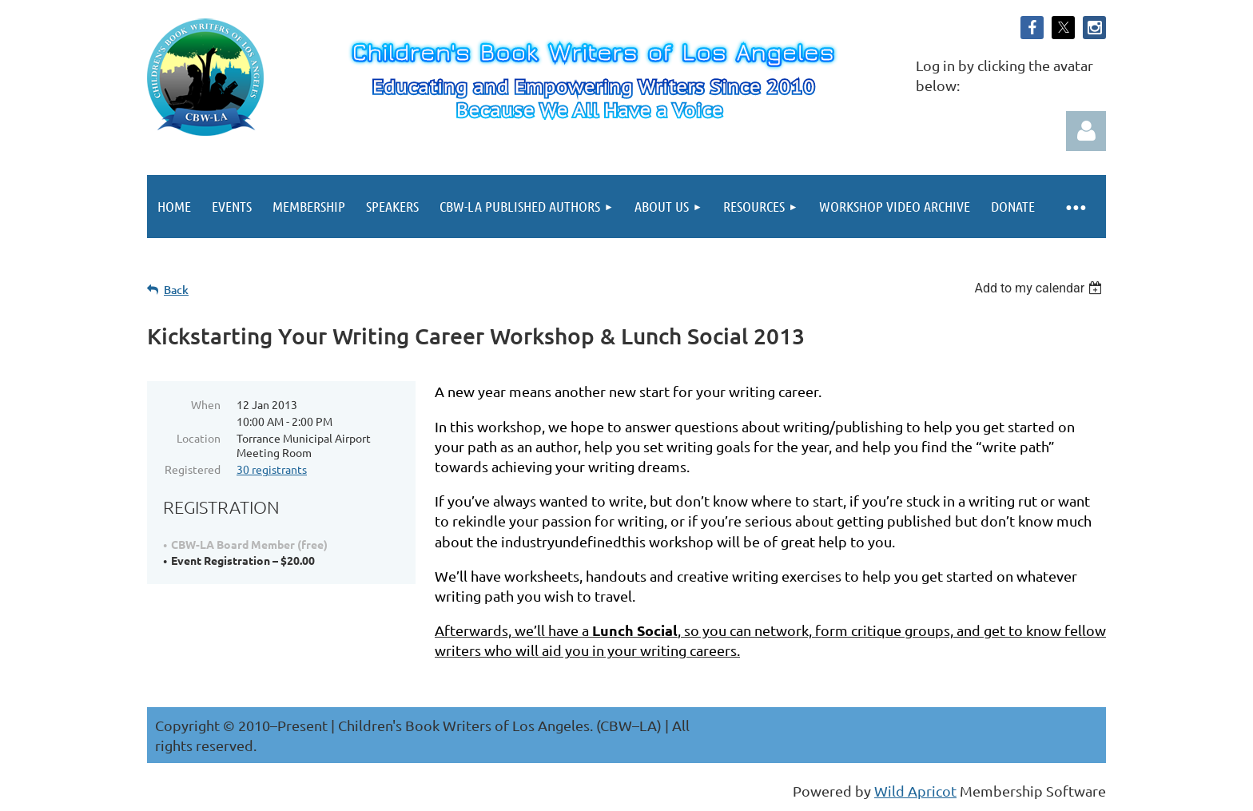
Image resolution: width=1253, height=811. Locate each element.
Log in (1086, 131)
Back (176, 289)
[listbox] (1040, 288)
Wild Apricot (915, 790)
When (206, 404)
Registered (193, 469)
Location (199, 438)
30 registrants (272, 469)
